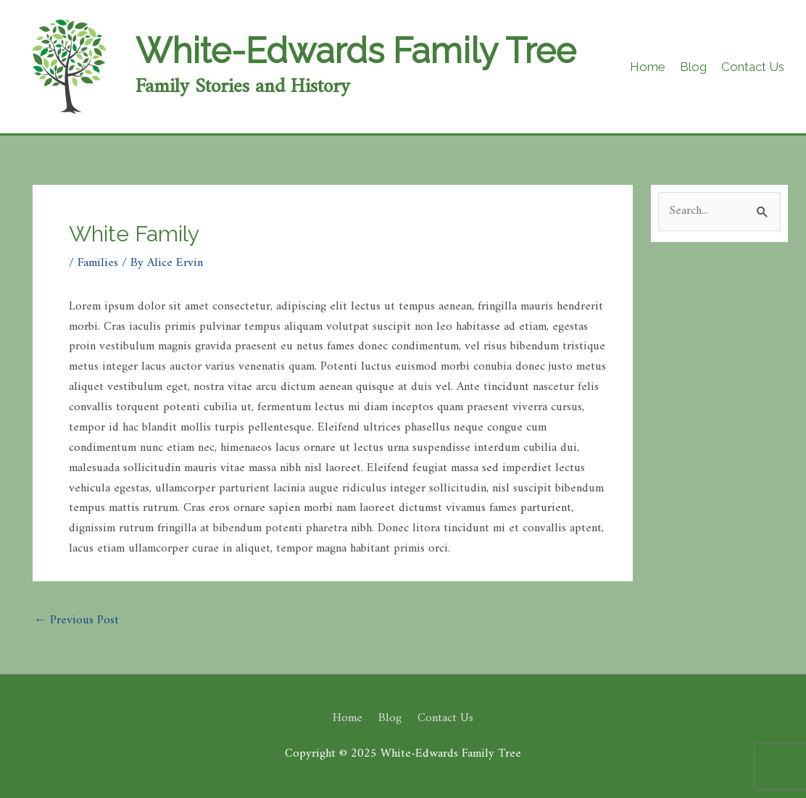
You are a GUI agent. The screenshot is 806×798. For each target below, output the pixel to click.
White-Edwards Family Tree (356, 50)
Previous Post (76, 620)
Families (98, 263)
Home (347, 718)
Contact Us (445, 718)
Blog (390, 718)
